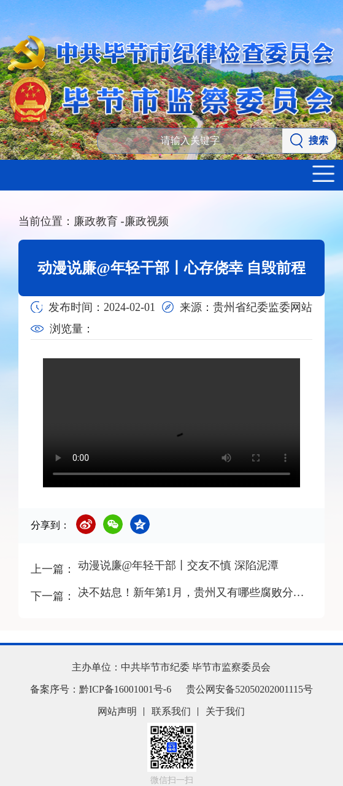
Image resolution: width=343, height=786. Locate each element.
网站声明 (117, 711)
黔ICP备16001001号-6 (125, 689)
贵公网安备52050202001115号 (249, 689)
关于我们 (225, 711)
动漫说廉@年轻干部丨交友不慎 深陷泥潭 (178, 565)
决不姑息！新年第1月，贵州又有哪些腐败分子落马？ (194, 592)
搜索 (309, 140)
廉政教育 (99, 221)
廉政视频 (147, 221)
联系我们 (171, 711)
